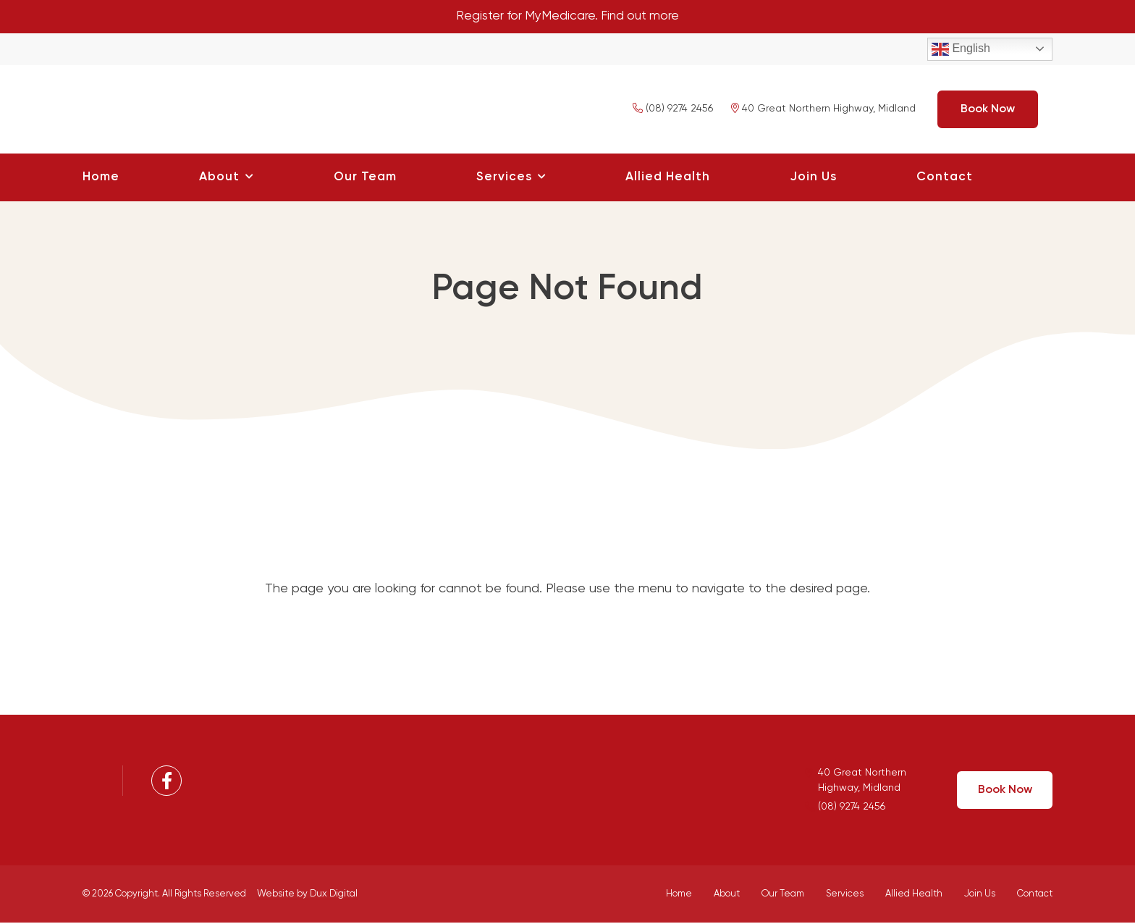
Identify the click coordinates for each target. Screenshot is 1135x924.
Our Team (365, 178)
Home (101, 178)
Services (504, 178)
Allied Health (667, 178)
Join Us (813, 178)
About (219, 178)
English (961, 50)
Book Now (988, 110)
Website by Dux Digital (307, 894)
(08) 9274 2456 (673, 110)
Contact (944, 178)
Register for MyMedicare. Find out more (567, 16)
